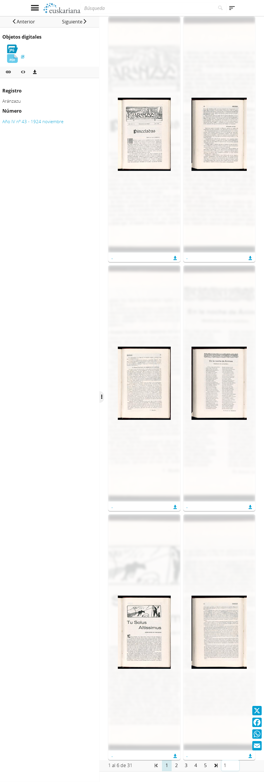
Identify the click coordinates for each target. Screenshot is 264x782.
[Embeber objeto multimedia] (23, 72)
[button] (24, 21)
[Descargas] (35, 72)
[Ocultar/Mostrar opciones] (103, 397)
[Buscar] (221, 8)
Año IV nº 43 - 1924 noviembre (32, 121)
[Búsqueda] (147, 8)
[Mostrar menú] (35, 8)
